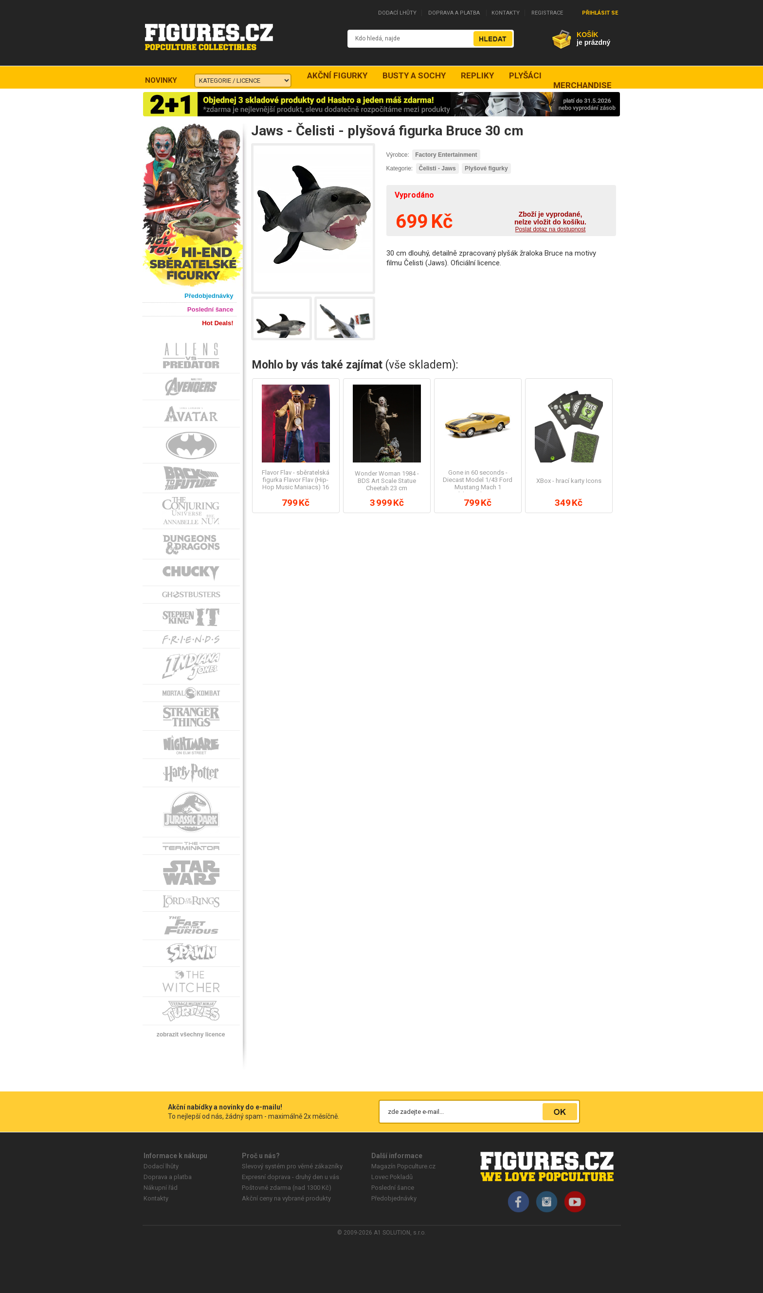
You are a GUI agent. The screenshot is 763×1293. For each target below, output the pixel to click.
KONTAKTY (505, 13)
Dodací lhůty (161, 1166)
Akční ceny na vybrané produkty (286, 1198)
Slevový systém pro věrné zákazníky (292, 1166)
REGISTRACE (547, 13)
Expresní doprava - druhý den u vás (290, 1177)
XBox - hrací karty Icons (568, 480)
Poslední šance (392, 1187)
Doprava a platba (168, 1177)
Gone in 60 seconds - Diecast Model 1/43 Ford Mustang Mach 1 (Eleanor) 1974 (477, 483)
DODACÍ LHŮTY (397, 13)
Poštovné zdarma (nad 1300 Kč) (286, 1187)
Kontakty (156, 1198)
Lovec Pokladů (392, 1177)
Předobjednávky (394, 1198)
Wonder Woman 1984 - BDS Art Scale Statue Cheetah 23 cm (387, 481)
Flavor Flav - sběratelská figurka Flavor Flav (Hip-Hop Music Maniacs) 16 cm (295, 483)
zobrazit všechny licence (191, 1034)
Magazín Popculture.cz (403, 1166)
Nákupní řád (161, 1187)
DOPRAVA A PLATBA (454, 13)
